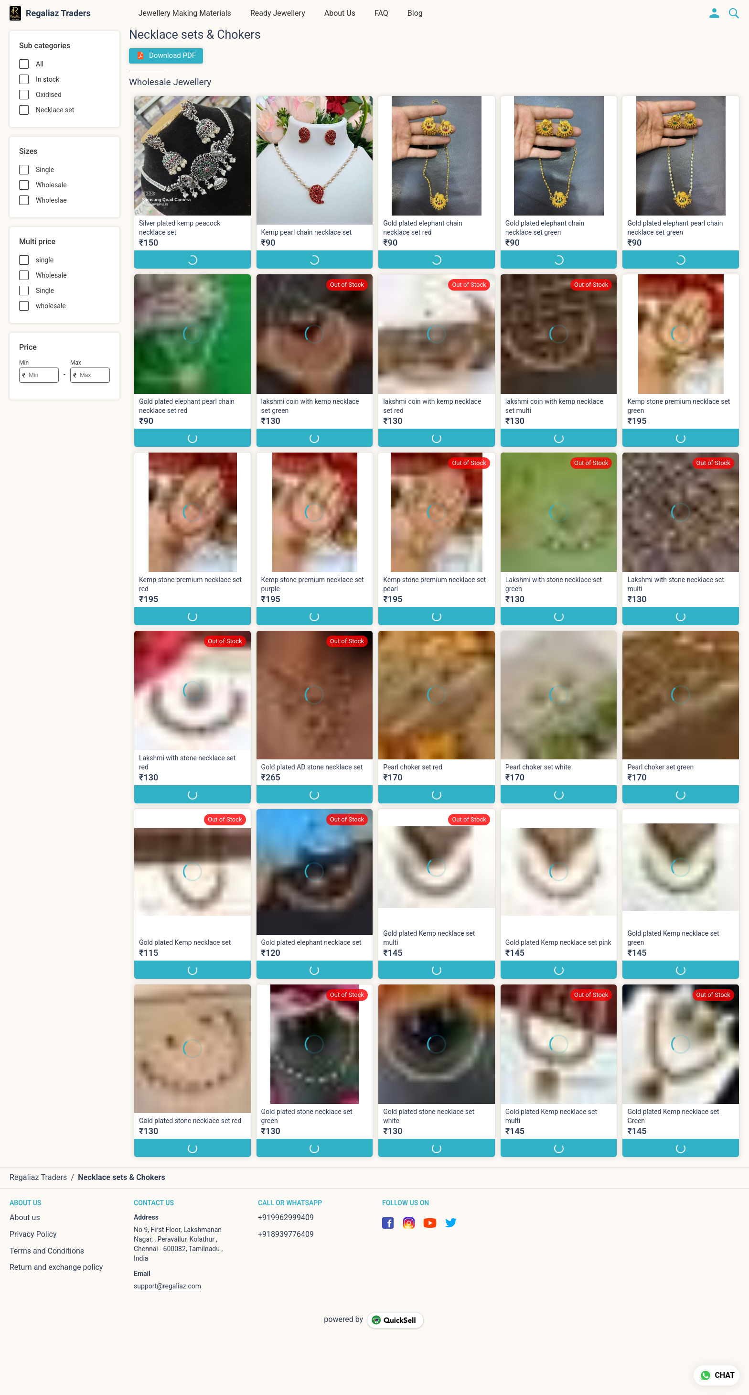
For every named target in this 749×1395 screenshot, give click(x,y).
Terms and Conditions (47, 1250)
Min (24, 362)
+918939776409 (286, 1234)
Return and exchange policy (56, 1267)
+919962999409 (286, 1217)
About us (25, 1217)
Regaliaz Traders (58, 13)
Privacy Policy (33, 1234)
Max (75, 362)
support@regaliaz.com (167, 1286)
